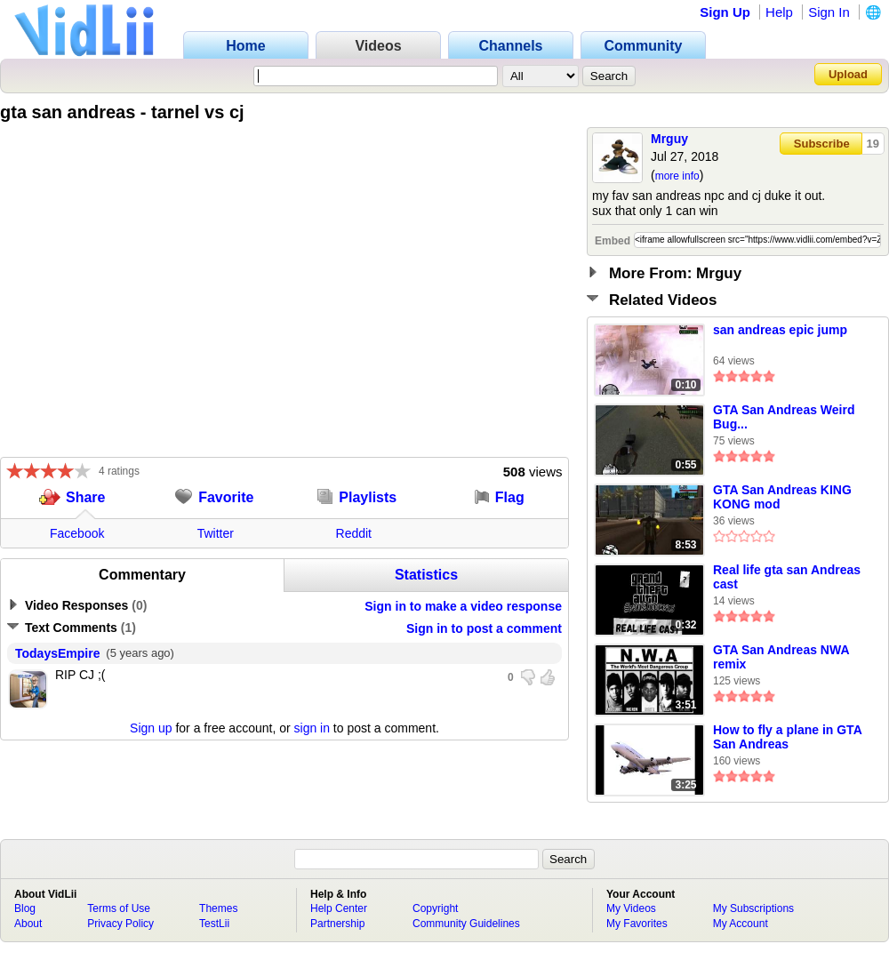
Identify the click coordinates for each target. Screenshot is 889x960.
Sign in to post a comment (484, 628)
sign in (312, 728)
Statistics (426, 574)
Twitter (215, 533)
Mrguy (669, 139)
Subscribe (822, 143)
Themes (218, 908)
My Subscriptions (753, 908)
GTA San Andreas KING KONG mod (782, 497)
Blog (25, 908)
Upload (848, 74)
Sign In (829, 12)
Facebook (77, 533)
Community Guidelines (466, 923)
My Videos (631, 908)
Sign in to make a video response (463, 606)
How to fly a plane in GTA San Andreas (787, 737)
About (28, 923)
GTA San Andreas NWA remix (781, 657)
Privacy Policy (120, 923)
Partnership (337, 923)
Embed (612, 241)
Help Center (338, 908)
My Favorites (637, 923)
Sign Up (725, 12)
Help (779, 12)
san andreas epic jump (780, 330)
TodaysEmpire (57, 653)
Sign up (151, 728)
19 (873, 143)
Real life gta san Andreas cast (787, 577)
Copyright (435, 908)
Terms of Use (118, 908)
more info (677, 176)
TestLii (214, 923)
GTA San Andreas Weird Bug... (783, 417)
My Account (740, 923)
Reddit (354, 533)
